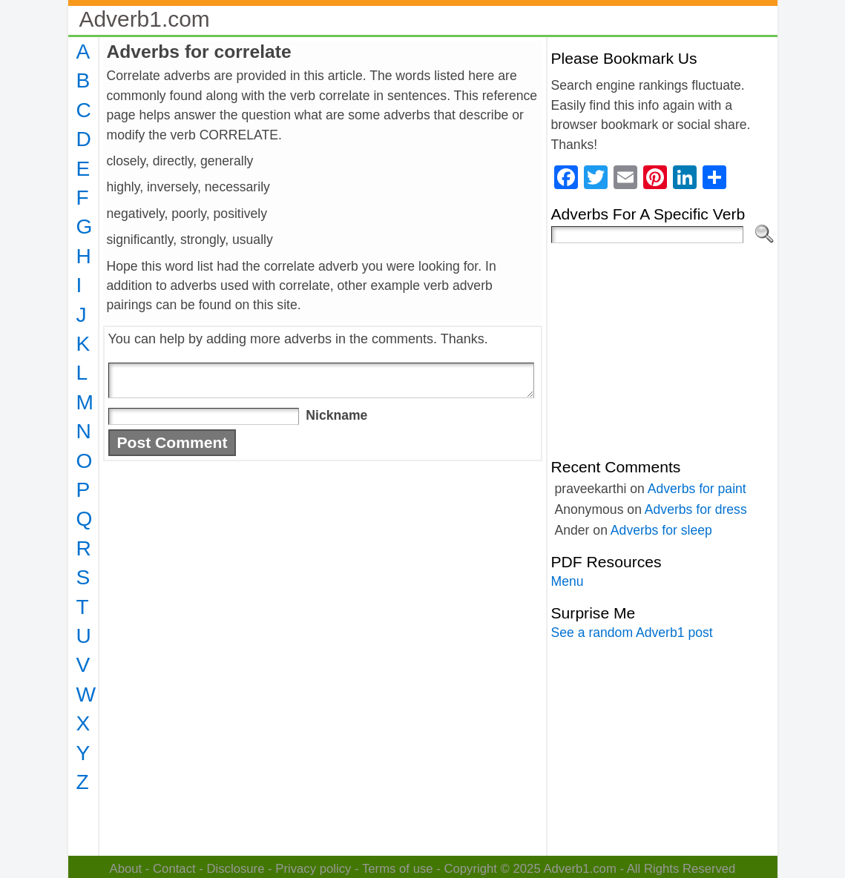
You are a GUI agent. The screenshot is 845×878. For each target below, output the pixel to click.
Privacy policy (313, 869)
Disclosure (235, 869)
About (126, 869)
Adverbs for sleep (661, 530)
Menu (567, 581)
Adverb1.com (144, 19)
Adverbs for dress (696, 509)
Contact (174, 869)
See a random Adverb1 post (632, 632)
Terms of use (397, 869)
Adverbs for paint (697, 488)
